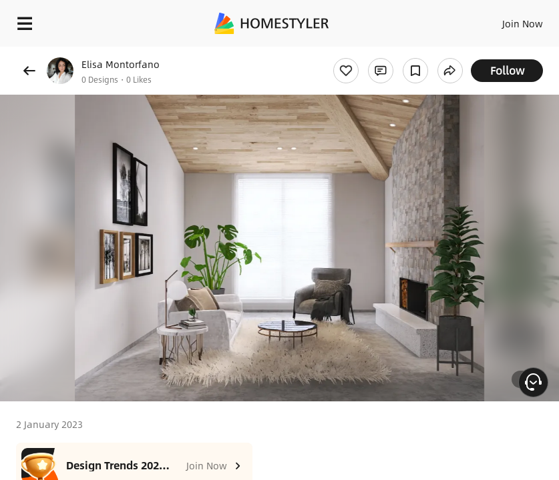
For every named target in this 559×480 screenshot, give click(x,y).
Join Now (522, 23)
